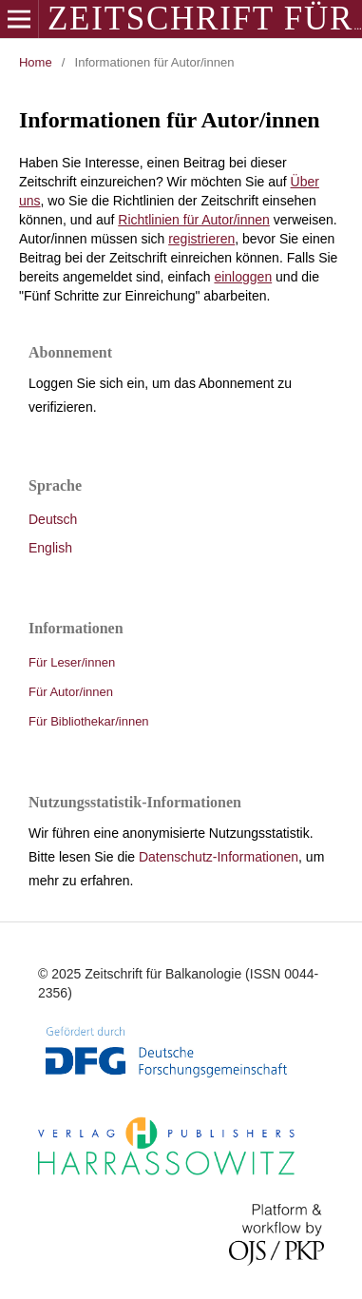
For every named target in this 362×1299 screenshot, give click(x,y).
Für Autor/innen (71, 692)
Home (35, 62)
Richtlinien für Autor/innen (194, 219)
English (50, 547)
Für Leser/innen (72, 662)
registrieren (201, 238)
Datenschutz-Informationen (218, 856)
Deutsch (53, 519)
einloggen (243, 276)
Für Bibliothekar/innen (89, 721)
